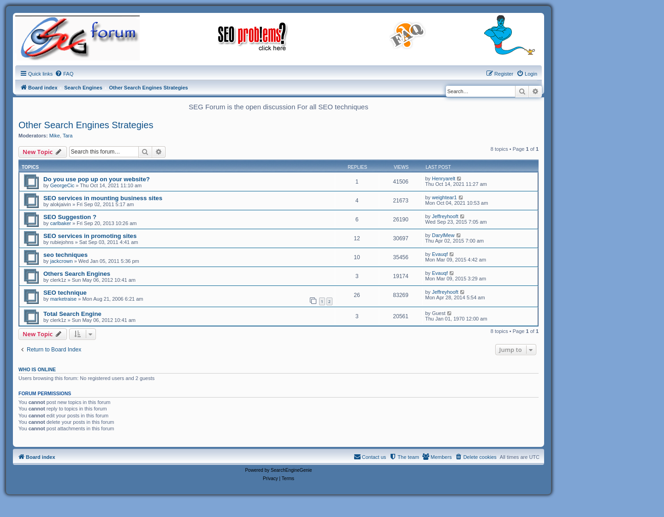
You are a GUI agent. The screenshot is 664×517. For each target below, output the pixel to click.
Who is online (37, 369)
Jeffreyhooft (445, 216)
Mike (54, 135)
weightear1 (444, 197)
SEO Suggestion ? (69, 217)
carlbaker (60, 223)
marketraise (63, 299)
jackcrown (61, 261)
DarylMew (443, 235)
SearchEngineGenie (291, 470)
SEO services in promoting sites (89, 235)
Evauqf (440, 254)
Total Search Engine (72, 313)
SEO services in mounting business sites (102, 198)
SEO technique (65, 292)
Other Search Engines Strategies (85, 125)
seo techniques (65, 254)
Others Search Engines (76, 273)
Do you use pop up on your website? (96, 179)
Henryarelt (444, 178)
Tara (67, 135)
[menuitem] (64, 73)
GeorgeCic (62, 185)
